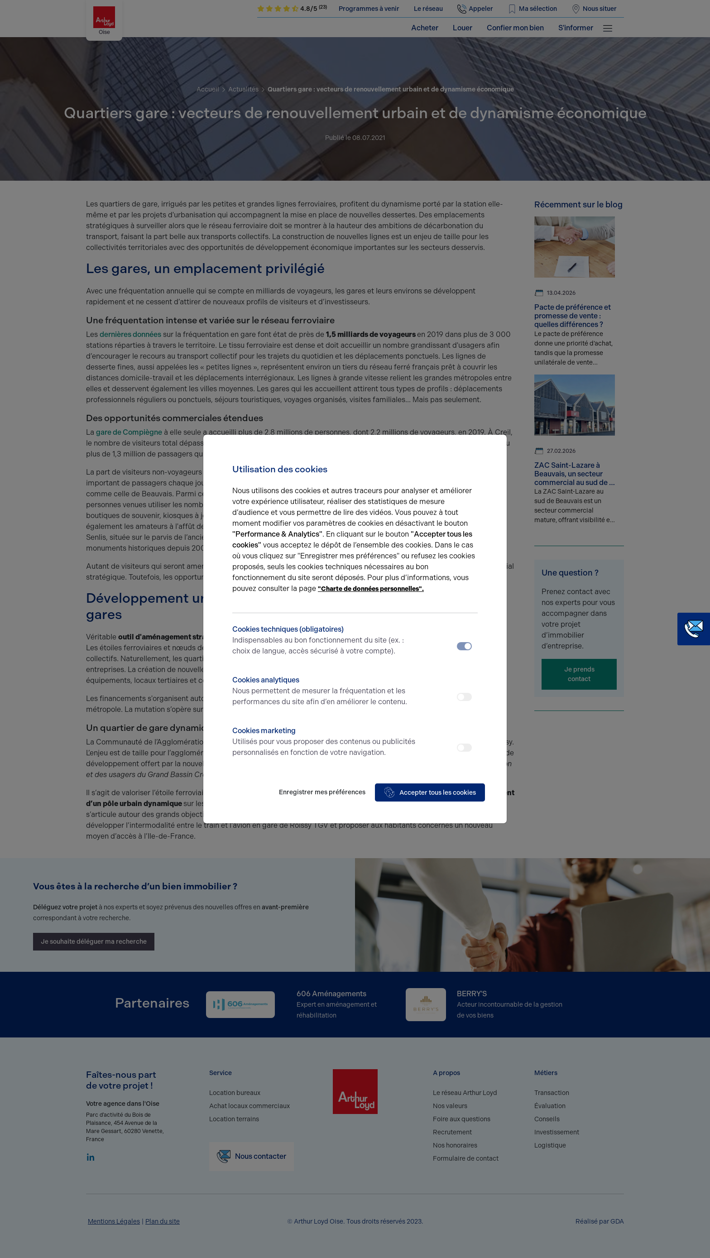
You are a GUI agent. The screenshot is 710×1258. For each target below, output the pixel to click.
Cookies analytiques (324, 691)
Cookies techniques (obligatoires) (324, 641)
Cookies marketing (324, 742)
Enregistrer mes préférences (322, 792)
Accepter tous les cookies (430, 792)
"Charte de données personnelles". (371, 589)
